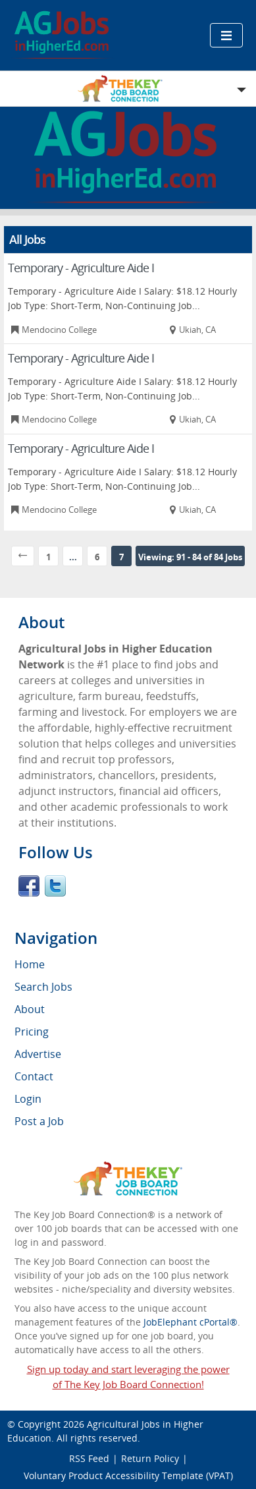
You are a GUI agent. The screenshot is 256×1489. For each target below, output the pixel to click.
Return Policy (150, 1458)
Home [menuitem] (29, 964)
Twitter (55, 885)
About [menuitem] (29, 1009)
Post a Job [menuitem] (39, 1121)
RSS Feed (89, 1458)
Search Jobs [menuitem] (43, 986)
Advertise (37, 1054)
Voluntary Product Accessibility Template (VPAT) (128, 1475)
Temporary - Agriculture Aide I (81, 268)
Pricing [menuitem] (31, 1031)
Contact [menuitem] (33, 1076)
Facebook (28, 885)
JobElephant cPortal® (190, 1322)
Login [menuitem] (27, 1099)
